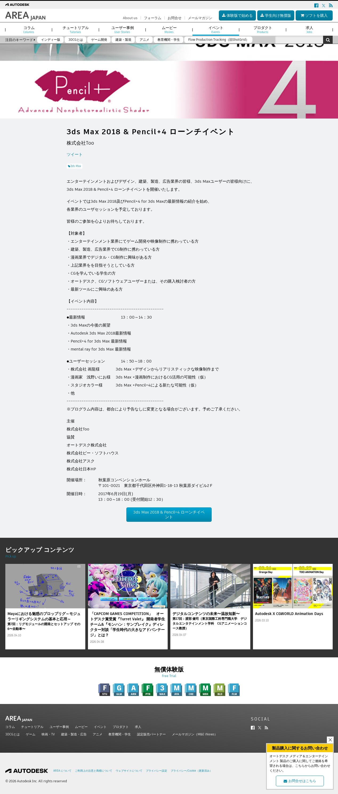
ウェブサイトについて (129, 771)
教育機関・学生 (119, 734)
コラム (10, 726)
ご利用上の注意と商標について (93, 771)
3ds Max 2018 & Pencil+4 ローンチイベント (169, 514)
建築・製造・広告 (74, 734)
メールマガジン (200, 18)
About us (130, 18)
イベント (100, 726)
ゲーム (30, 734)
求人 (138, 726)
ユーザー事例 (59, 726)
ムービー (81, 726)
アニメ (97, 734)
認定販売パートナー (151, 734)
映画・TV (48, 734)
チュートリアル (32, 726)
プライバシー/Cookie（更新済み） (191, 771)
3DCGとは (12, 734)
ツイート (75, 154)
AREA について (62, 771)
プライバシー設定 (156, 771)
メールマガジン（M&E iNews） (195, 734)
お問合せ (175, 18)
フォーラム (152, 18)
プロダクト (121, 726)
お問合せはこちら (300, 780)
